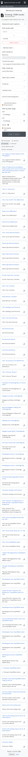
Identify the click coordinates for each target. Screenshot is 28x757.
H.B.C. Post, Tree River (8, 286)
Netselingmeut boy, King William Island (13, 607)
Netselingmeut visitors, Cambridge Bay (13, 454)
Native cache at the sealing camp (11, 705)
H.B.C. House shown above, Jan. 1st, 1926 (13, 531)
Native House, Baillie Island (9, 222)
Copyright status (6, 90)
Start (3, 111)
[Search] (14, 31)
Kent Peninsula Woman (8, 350)
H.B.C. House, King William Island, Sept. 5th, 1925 (13, 518)
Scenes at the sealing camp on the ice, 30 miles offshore (13, 716)
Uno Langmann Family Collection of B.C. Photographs (13, 154)
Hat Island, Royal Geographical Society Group (13, 477)
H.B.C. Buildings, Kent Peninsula (11, 307)
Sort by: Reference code (8, 146)
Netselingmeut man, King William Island (13, 579)
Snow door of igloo (7, 742)
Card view (5, 143)
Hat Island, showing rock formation (12, 490)
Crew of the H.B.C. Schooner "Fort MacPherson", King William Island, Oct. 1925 (13, 592)
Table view (12, 143)
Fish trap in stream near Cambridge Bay (13, 442)
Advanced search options (11, 24)
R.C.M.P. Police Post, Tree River (10, 275)
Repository (5, 55)
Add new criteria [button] (7, 48)
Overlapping (7, 128)
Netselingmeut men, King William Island (13, 632)
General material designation (10, 96)
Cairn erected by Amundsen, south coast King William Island (13, 619)
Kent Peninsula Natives (8, 339)
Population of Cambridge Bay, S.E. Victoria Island (14, 383)
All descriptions (8, 105)
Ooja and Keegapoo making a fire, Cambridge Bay (11, 408)
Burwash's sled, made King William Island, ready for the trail (14, 679)
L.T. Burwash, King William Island (11, 668)
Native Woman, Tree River (9, 296)
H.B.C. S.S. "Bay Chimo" (8, 189)
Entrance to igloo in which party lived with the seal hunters (14, 692)
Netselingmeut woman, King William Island (12, 655)
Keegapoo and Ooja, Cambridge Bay (12, 396)
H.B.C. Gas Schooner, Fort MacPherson (13, 360)
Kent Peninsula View (8, 328)
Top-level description (8, 61)
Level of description (7, 71)
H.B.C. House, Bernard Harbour (11, 232)
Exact (5, 130)
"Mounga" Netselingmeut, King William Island (13, 567)
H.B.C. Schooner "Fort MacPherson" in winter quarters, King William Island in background (12, 502)
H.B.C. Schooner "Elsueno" (9, 372)
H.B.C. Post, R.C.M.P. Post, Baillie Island (13, 200)
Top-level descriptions (10, 103)
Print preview (6, 140)
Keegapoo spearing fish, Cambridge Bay (13, 431)
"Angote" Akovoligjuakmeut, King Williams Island (13, 553)
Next (17, 754)
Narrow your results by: (14, 10)
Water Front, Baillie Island (9, 211)
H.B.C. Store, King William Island (11, 542)
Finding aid (5, 84)
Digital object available (8, 77)
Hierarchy (15, 140)
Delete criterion (14, 42)
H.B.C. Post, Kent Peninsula (9, 318)
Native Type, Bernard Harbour (10, 243)
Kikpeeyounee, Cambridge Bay (10, 420)
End (3, 118)
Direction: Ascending (7, 149)
